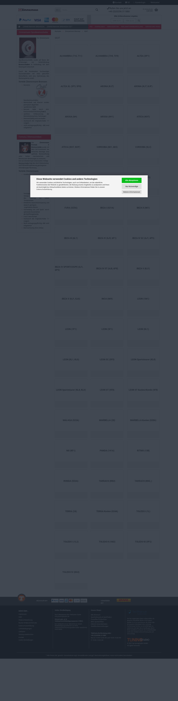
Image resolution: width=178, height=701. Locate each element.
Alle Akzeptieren (131, 180)
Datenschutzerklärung (44, 189)
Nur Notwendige (131, 186)
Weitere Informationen (131, 192)
